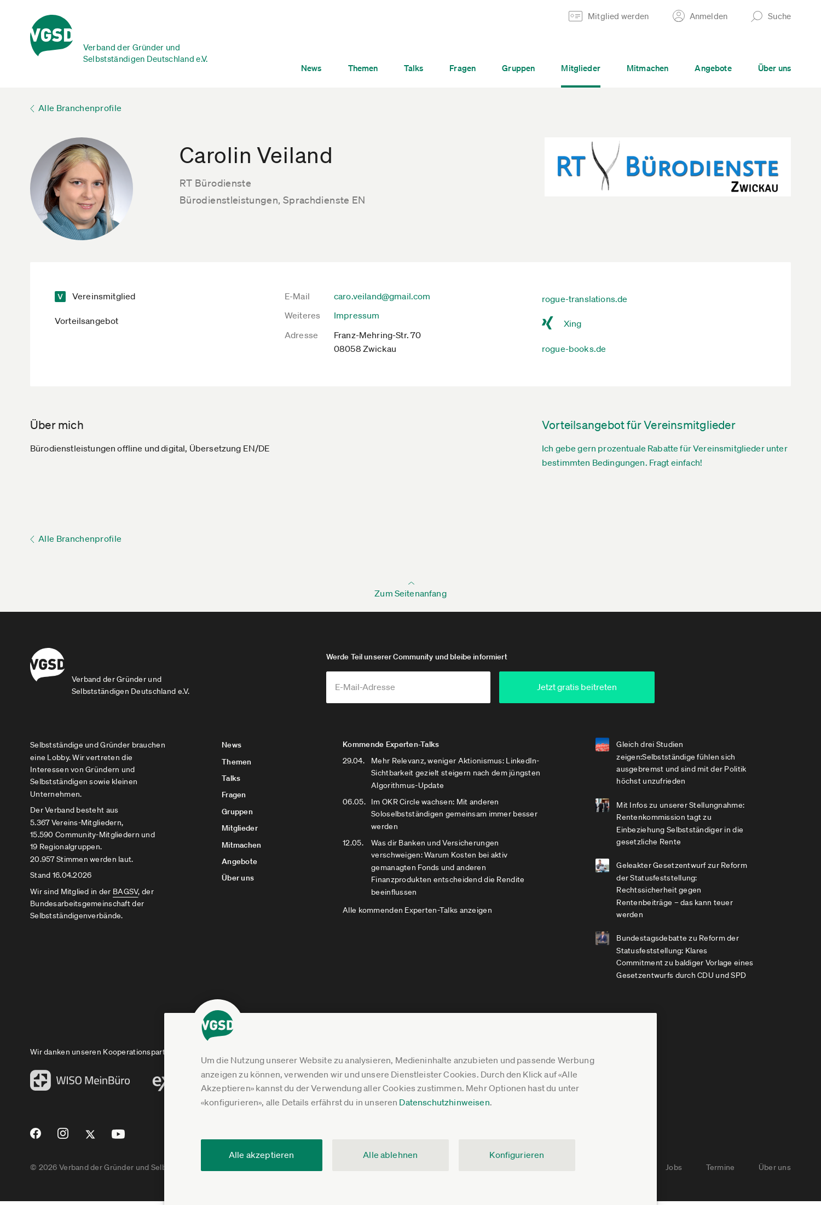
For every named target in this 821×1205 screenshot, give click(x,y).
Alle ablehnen (390, 1154)
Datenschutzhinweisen (444, 1102)
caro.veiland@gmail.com (382, 296)
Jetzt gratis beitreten (616, 691)
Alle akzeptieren (261, 1154)
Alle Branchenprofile (80, 107)
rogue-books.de (574, 348)
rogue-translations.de (584, 298)
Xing (573, 323)
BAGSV (125, 895)
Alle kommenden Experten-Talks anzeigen (427, 914)
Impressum (356, 315)
